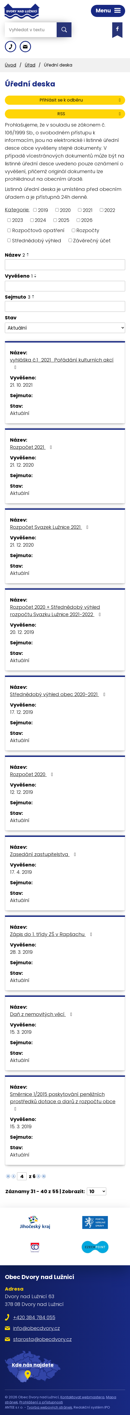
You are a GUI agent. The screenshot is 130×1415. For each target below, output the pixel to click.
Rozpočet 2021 (32, 447)
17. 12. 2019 (21, 712)
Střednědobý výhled (36, 240)
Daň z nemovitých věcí (42, 1014)
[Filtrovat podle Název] (65, 264)
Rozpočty (87, 230)
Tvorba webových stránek (49, 1407)
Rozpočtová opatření (38, 230)
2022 (109, 210)
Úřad (30, 65)
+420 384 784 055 (34, 1317)
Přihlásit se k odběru (81, 100)
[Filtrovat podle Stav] (65, 328)
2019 (43, 210)
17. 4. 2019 (21, 872)
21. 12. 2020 (22, 465)
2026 (87, 220)
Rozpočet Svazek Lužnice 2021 (50, 527)
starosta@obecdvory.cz (42, 1339)
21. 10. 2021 (21, 385)
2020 (65, 210)
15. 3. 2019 (21, 1032)
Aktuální (19, 413)
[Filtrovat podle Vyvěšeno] (65, 286)
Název (15, 254)
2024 (40, 220)
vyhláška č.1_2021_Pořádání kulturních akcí (62, 363)
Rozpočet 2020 (32, 774)
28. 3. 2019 (21, 952)
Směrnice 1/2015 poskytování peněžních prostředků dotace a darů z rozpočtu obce (62, 1101)
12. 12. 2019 (21, 792)
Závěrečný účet (92, 240)
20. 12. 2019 (22, 632)
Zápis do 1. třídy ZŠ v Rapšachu (52, 934)
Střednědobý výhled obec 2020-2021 (59, 694)
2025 (63, 220)
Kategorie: (17, 209)
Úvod (10, 65)
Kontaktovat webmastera (82, 1397)
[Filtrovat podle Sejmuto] (65, 306)
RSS (89, 114)
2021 (88, 210)
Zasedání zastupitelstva (44, 854)
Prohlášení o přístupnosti (41, 1402)
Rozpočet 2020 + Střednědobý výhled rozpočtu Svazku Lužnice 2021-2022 (56, 611)
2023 (17, 220)
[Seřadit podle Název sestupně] (28, 256)
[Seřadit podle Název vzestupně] (28, 254)
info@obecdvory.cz (36, 1328)
